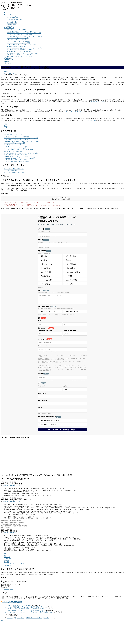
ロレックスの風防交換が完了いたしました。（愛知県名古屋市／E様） (24, 610)
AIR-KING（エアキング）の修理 (16, 29)
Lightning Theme (19, 618)
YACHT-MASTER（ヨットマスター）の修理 (19, 56)
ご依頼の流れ (7, 558)
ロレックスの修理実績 (12, 602)
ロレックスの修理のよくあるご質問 (14, 172)
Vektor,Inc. (46, 618)
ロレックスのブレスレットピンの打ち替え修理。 (18, 605)
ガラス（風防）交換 (12, 18)
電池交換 (9, 26)
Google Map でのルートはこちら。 (11, 485)
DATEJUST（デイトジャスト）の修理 (17, 38)
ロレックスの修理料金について (13, 170)
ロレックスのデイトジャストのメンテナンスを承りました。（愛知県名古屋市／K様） (28, 612)
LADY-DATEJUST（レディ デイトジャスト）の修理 (21, 44)
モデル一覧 (7, 557)
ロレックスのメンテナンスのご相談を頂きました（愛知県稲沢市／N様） (25, 608)
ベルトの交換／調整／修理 (14, 19)
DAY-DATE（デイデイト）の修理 (16, 39)
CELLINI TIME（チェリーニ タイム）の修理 (19, 34)
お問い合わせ (7, 565)
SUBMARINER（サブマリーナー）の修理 (19, 54)
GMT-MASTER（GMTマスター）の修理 (18, 43)
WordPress (10, 618)
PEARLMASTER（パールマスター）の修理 (19, 49)
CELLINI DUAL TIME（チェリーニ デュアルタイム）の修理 (24, 33)
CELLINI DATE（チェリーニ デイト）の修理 (19, 31)
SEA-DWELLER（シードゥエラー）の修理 (19, 51)
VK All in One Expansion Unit (34, 618)
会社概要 (6, 562)
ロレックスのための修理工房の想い (14, 169)
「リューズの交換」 (90, 120)
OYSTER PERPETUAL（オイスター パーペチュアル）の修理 (24, 48)
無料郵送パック (8, 560)
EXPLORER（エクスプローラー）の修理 (18, 41)
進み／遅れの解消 (12, 23)
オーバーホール (11, 16)
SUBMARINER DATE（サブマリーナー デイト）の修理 (22, 53)
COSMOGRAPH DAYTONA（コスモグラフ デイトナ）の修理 (24, 36)
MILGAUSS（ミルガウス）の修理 (16, 46)
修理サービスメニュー (10, 555)
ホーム (6, 553)
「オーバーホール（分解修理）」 (74, 111)
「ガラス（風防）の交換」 (97, 101)
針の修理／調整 (11, 24)
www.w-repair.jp (8, 589)
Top (2, 620)
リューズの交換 (11, 21)
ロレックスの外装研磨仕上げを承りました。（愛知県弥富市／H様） (23, 607)
